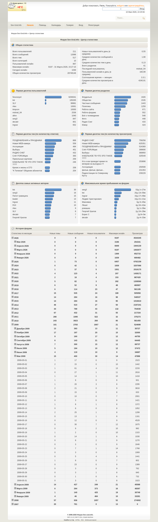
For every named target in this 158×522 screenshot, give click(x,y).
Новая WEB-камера (21, 143)
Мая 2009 (21, 356)
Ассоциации (17, 146)
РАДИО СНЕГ (18, 153)
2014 (16, 305)
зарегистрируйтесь (136, 6)
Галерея (69, 25)
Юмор (84, 125)
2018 (16, 289)
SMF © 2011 (78, 517)
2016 (16, 297)
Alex (14, 106)
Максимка (86, 202)
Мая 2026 (21, 242)
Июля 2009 (22, 348)
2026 (16, 238)
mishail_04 (141, 69)
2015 (16, 301)
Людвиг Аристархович (92, 199)
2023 (16, 270)
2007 (16, 504)
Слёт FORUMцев (20, 156)
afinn (14, 116)
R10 (14, 205)
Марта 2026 (22, 250)
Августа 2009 (23, 344)
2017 (16, 293)
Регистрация (93, 25)
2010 (16, 321)
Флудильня (87, 97)
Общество (86, 100)
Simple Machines (88, 517)
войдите (120, 6)
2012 (16, 313)
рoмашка (86, 208)
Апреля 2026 (23, 246)
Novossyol (16, 97)
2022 (16, 273)
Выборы (16, 150)
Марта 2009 (22, 489)
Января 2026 (23, 258)
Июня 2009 (22, 352)
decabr (15, 122)
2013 (16, 309)
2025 (16, 262)
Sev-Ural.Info (16, 25)
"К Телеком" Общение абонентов (27, 171)
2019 (16, 285)
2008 (16, 500)
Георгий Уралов (19, 217)
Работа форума (89, 112)
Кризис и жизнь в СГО (22, 168)
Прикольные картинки (22, 159)
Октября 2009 (23, 337)
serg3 (14, 119)
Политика (86, 106)
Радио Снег (87, 122)
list (13, 100)
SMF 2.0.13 (70, 517)
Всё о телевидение (90, 116)
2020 (16, 281)
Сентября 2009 (24, 340)
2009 (16, 325)
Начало (30, 25)
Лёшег (85, 205)
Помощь (42, 25)
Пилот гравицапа (20, 196)
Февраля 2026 (23, 254)
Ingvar (15, 125)
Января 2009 (23, 496)
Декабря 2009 (23, 329)
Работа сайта (88, 109)
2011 (16, 317)
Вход (81, 25)
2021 (16, 277)
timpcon (15, 109)
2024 (16, 266)
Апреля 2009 (23, 485)
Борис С (85, 214)
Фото (84, 119)
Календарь (56, 25)
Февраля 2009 (23, 493)
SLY (14, 103)
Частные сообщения (91, 103)
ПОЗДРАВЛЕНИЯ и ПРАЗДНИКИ (27, 140)
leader (15, 199)
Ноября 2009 (23, 333)
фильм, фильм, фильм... (93, 170)
